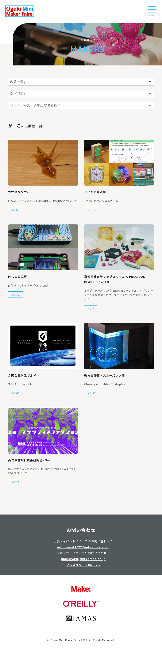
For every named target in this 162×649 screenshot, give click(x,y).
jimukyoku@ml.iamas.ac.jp (83, 559)
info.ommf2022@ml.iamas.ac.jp (83, 547)
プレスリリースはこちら (83, 565)
